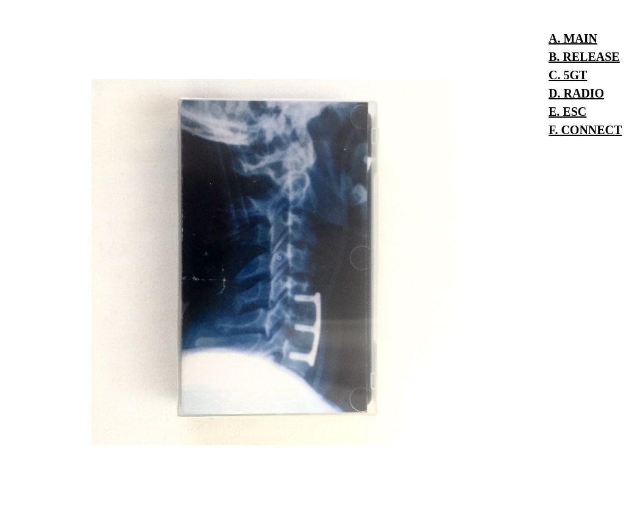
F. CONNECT (585, 130)
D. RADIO (576, 93)
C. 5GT (568, 75)
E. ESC (567, 111)
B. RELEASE (584, 56)
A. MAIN (573, 38)
